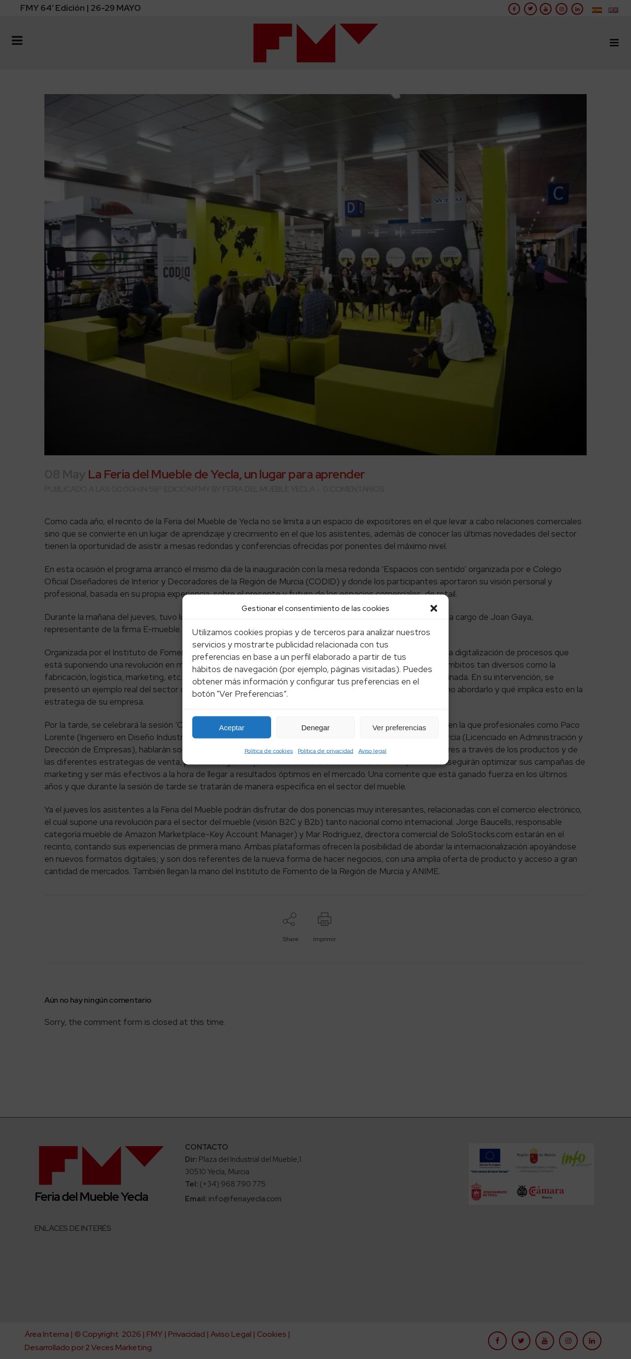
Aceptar (232, 727)
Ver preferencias (399, 727)
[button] (434, 608)
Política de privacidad (325, 751)
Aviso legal (372, 751)
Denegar (315, 727)
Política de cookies (269, 751)
